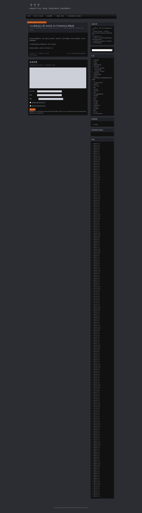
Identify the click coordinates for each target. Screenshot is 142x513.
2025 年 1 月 (96, 155)
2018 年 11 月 (96, 270)
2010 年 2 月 (96, 439)
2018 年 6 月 (96, 277)
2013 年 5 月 (96, 376)
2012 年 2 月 (96, 400)
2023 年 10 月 (96, 179)
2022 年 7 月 (96, 203)
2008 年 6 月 (96, 472)
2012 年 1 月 (96, 402)
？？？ (34, 5)
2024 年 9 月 (96, 161)
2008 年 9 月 (96, 467)
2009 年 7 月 (96, 450)
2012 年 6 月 (96, 394)
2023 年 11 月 (96, 177)
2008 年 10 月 (96, 465)
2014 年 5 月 (96, 356)
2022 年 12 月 (96, 195)
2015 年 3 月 (96, 340)
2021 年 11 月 (96, 216)
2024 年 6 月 (96, 166)
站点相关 (95, 103)
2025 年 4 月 (96, 150)
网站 (30, 98)
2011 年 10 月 (96, 407)
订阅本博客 (49, 16)
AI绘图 (95, 61)
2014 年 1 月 (96, 363)
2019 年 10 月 (96, 252)
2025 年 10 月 (96, 147)
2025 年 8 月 (96, 148)
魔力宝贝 (95, 112)
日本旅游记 (96, 90)
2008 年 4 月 (96, 475)
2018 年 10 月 (96, 272)
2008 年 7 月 (96, 470)
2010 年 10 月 (96, 426)
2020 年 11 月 (96, 234)
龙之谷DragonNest (98, 113)
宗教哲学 (95, 84)
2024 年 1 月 (96, 174)
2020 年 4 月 (96, 242)
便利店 (70, 28)
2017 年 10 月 (96, 290)
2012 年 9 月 (96, 389)
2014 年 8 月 (96, 351)
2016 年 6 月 (96, 316)
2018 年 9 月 (96, 273)
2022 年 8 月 (96, 202)
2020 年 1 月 (96, 247)
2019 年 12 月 (96, 249)
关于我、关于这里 (38, 16)
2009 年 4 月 (96, 455)
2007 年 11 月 (96, 483)
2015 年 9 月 (96, 330)
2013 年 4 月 (96, 377)
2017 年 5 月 (96, 298)
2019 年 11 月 (96, 251)
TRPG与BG (96, 66)
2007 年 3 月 (96, 496)
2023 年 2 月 (96, 192)
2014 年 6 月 (96, 355)
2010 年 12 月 (96, 423)
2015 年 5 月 (96, 337)
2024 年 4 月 (96, 169)
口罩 (74, 28)
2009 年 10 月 (96, 446)
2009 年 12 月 (96, 442)
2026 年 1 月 (96, 145)
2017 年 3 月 (96, 301)
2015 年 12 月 (96, 325)
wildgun (35, 22)
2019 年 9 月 (96, 254)
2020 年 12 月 (96, 233)
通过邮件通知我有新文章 (39, 106)
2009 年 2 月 (96, 459)
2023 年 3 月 (96, 190)
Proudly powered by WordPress (62, 507)
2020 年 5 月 (96, 241)
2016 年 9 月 (96, 311)
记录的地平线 (96, 105)
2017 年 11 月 (96, 288)
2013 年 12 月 (96, 364)
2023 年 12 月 (96, 176)
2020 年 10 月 (96, 236)
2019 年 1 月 (96, 267)
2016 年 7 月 (96, 314)
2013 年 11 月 (96, 366)
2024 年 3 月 (96, 171)
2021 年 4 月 (96, 226)
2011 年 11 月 (96, 405)
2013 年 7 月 (96, 372)
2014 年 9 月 (96, 350)
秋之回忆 (95, 100)
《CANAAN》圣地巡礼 (99, 68)
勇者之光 (95, 76)
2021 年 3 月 (96, 228)
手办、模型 (96, 86)
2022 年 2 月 (96, 212)
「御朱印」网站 (60, 16)
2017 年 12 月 (96, 286)
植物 (94, 99)
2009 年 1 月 (96, 460)
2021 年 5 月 (96, 225)
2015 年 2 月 (96, 342)
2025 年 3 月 (96, 151)
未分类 (95, 97)
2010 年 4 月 (96, 436)
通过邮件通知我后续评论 (39, 102)
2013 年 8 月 (96, 371)
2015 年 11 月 (96, 327)
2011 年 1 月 (96, 421)
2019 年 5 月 (96, 260)
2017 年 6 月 (96, 296)
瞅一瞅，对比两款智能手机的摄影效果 (76, 53)
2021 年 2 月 (96, 229)
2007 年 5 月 (96, 493)
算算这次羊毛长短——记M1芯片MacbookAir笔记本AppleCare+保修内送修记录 (102, 33)
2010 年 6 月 (96, 433)
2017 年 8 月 (96, 293)
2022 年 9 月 (96, 200)
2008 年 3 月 (96, 476)
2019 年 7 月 (96, 257)
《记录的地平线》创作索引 (74, 16)
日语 (94, 92)
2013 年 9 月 (96, 369)
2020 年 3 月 (96, 244)
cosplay (95, 63)
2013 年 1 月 (96, 382)
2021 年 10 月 (96, 218)
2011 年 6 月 (96, 413)
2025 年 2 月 (96, 153)
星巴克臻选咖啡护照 (98, 94)
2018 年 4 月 (96, 280)
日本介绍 (95, 89)
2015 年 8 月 (96, 332)
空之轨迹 (95, 102)
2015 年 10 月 (96, 329)
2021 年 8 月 (96, 220)
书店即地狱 (96, 73)
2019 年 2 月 (96, 265)
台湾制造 (77, 28)
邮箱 (30, 95)
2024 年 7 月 (96, 164)
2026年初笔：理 (97, 36)
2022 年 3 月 (96, 210)
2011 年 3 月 (96, 418)
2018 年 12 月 (96, 268)
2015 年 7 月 (96, 333)
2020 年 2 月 (96, 246)
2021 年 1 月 (96, 231)
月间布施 (95, 95)
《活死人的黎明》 (97, 69)
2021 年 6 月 (96, 223)
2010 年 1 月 (96, 441)
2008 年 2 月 (96, 478)
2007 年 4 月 (96, 494)
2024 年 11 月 (96, 158)
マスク (60, 28)
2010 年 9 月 (96, 428)
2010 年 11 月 (96, 424)
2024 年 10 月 (96, 160)
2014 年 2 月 (96, 361)
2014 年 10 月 (96, 348)
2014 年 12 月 (96, 345)
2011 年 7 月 (96, 411)
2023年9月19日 (42, 22)
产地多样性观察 (38, 28)
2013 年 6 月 (96, 374)
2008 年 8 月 (96, 468)
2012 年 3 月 (96, 398)
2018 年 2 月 (96, 283)
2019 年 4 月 (96, 262)
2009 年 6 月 (96, 452)
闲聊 (94, 110)
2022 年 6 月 (96, 205)
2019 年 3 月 (96, 264)
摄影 (94, 87)
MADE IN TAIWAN (53, 28)
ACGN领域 (96, 60)
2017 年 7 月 (96, 294)
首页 (29, 16)
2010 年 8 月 (96, 429)
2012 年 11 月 (96, 385)
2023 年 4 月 (96, 189)
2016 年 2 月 (96, 322)
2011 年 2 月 (96, 420)
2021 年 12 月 (96, 215)
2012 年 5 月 (96, 395)
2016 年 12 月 (96, 306)
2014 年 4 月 (96, 358)
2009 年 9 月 (96, 447)
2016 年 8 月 (96, 312)
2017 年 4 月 (96, 299)
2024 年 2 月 (96, 173)
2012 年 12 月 (96, 384)
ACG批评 (95, 124)
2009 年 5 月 (96, 454)
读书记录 (95, 107)
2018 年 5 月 (96, 278)
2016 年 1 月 (96, 324)
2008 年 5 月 (96, 473)
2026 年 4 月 (96, 143)
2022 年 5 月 (96, 207)
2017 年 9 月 (96, 291)
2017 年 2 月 (96, 303)
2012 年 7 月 (96, 392)
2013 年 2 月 (96, 381)
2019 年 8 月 (96, 255)
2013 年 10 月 (96, 368)
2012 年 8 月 (96, 390)
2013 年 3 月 (96, 379)
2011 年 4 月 (96, 416)
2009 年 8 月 (96, 449)
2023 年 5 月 (96, 187)
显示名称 (32, 91)
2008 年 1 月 (96, 480)
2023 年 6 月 (96, 186)
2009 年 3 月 (96, 457)
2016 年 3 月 (96, 320)
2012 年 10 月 (96, 387)
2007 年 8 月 (96, 488)
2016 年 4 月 (96, 319)
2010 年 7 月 (96, 431)
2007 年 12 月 (96, 481)
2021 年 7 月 (96, 221)
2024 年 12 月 (96, 156)
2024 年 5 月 (96, 168)
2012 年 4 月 (96, 397)
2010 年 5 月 (96, 434)
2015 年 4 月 (96, 338)
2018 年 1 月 (96, 285)
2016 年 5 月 (96, 317)
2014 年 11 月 (96, 346)
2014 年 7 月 (96, 353)
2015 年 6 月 (96, 335)
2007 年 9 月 (96, 486)
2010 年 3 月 (96, 437)
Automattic (85, 507)
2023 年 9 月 (96, 181)
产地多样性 (65, 28)
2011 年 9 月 (96, 408)
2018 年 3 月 (96, 281)
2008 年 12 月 (96, 462)
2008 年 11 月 (96, 463)
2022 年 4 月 (96, 208)
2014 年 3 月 (96, 359)
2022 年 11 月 (96, 197)
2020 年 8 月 (96, 238)
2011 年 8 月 (96, 410)
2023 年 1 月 (96, 194)
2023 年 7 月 (96, 184)
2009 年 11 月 (96, 444)
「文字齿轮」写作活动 (98, 71)
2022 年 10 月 (96, 199)
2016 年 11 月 (96, 307)
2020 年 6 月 (96, 239)
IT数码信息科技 (97, 64)
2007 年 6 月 (96, 491)
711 (48, 28)
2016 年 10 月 (96, 309)
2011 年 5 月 (96, 415)
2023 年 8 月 (96, 182)
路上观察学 (96, 108)
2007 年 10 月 (96, 485)
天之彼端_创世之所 (98, 82)
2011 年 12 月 (96, 403)
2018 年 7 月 (96, 275)
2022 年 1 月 (96, 213)
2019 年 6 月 (96, 259)
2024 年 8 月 (96, 163)
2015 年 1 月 (96, 343)
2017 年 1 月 (96, 304)
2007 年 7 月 (96, 489)
